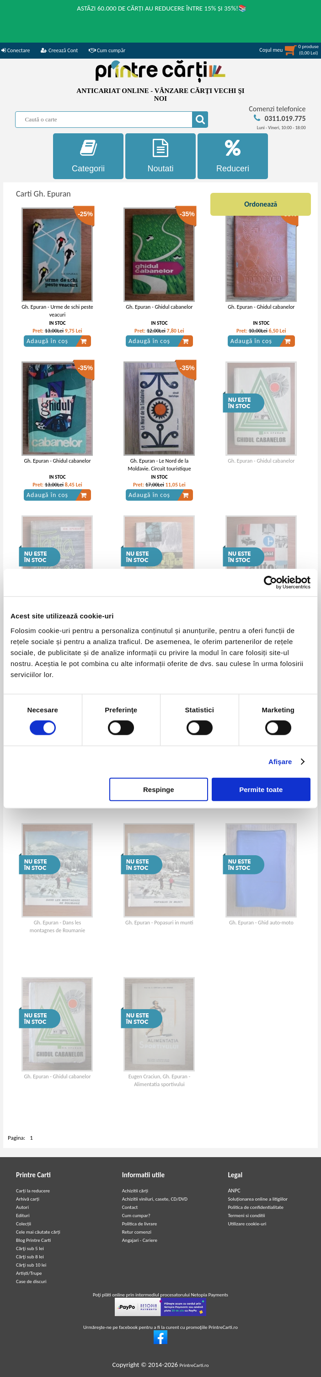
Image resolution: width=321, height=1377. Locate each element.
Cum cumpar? (136, 1216)
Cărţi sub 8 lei (30, 1257)
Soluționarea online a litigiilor (258, 1199)
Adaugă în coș (57, 341)
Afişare (280, 761)
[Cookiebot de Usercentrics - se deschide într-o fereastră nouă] (270, 583)
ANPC (234, 1190)
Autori (22, 1207)
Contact (130, 1207)
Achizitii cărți (135, 1191)
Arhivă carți (27, 1199)
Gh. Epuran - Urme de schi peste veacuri (57, 311)
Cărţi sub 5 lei (30, 1248)
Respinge (158, 789)
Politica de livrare (139, 1224)
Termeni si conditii (246, 1216)
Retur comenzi (136, 1232)
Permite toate (261, 789)
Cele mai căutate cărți (38, 1232)
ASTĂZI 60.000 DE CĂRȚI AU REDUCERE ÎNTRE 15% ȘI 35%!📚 (162, 8)
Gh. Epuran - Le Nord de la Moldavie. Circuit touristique (159, 465)
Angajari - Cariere (139, 1240)
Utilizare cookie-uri (247, 1224)
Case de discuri (31, 1281)
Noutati (160, 156)
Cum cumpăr (107, 50)
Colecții (23, 1224)
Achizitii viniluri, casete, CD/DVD (154, 1199)
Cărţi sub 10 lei (31, 1265)
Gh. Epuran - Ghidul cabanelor (159, 307)
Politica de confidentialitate (256, 1207)
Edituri (22, 1216)
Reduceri (233, 156)
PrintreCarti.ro (194, 1365)
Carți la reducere (33, 1191)
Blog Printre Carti (33, 1240)
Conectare (15, 50)
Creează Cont (59, 50)
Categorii (88, 156)
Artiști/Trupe (29, 1273)
